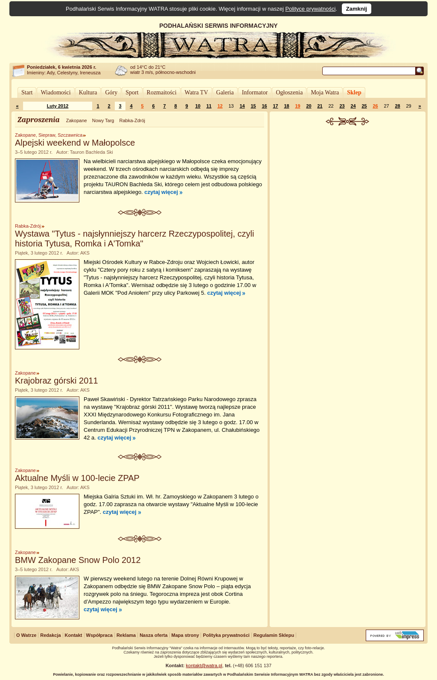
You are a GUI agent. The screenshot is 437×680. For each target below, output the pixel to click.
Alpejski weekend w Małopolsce (75, 142)
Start (26, 92)
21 (319, 105)
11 (208, 105)
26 (375, 105)
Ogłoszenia (289, 92)
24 (352, 105)
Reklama (126, 635)
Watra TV (196, 92)
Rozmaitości (162, 92)
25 (364, 105)
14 (242, 105)
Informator (255, 92)
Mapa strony (185, 635)
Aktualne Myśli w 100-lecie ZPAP (77, 478)
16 (264, 105)
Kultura (88, 92)
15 (253, 105)
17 (275, 105)
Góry (111, 92)
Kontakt (73, 635)
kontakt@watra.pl (204, 665)
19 (297, 105)
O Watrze (26, 635)
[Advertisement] (348, 189)
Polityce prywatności (311, 9)
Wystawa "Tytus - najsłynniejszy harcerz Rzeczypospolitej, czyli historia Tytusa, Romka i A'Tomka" (134, 238)
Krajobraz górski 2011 (56, 380)
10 (197, 105)
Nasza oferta (153, 635)
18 (286, 105)
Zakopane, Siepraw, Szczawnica (48, 135)
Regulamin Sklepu (273, 635)
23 (341, 105)
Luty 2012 (58, 105)
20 (308, 105)
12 (219, 105)
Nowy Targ (103, 120)
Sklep (354, 92)
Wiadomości (55, 92)
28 (397, 105)
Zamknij (356, 9)
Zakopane (76, 120)
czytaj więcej (161, 192)
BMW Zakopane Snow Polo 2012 (78, 560)
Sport (131, 92)
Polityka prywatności (226, 635)
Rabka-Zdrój (132, 120)
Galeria (225, 92)
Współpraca (99, 635)
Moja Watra (325, 92)
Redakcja (50, 635)
